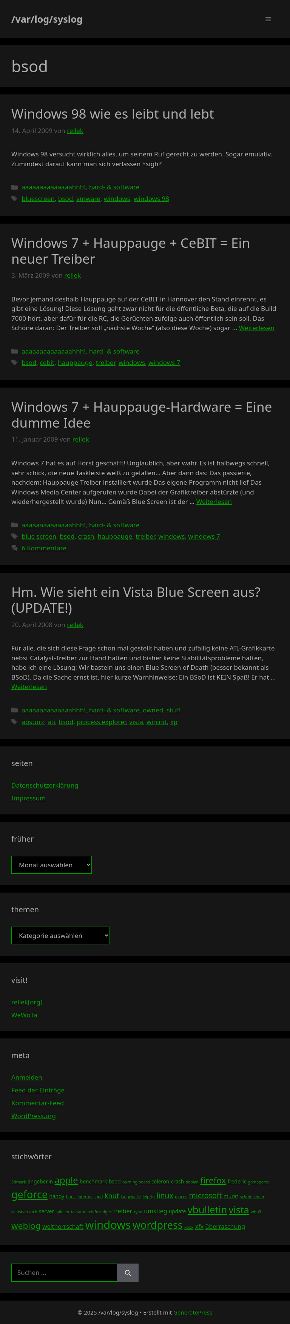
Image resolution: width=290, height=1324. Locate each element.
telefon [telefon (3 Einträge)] (94, 1211)
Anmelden (26, 1077)
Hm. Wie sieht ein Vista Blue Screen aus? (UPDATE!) (136, 599)
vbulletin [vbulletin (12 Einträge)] (207, 1209)
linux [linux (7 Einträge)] (164, 1195)
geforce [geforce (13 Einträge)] (29, 1194)
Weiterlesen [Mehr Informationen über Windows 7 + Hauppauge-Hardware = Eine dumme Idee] (214, 501)
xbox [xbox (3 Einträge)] (188, 1227)
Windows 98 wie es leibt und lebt (112, 113)
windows (117, 198)
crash (86, 536)
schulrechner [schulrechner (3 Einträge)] (252, 1196)
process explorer (101, 721)
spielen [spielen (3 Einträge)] (62, 1211)
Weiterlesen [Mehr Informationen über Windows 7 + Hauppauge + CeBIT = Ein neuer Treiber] (257, 327)
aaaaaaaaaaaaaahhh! (54, 186)
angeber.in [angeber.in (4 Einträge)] (40, 1181)
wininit (157, 721)
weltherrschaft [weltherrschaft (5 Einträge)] (62, 1226)
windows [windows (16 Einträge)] (108, 1224)
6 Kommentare (44, 548)
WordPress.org (33, 1115)
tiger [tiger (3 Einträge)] (106, 1211)
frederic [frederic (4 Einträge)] (237, 1181)
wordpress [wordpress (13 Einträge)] (158, 1225)
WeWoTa (24, 1014)
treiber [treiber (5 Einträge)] (122, 1211)
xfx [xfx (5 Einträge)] (199, 1226)
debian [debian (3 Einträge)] (192, 1182)
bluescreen (38, 198)
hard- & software (114, 186)
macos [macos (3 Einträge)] (181, 1196)
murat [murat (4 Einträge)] (231, 1196)
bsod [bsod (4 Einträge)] (115, 1181)
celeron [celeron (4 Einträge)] (160, 1181)
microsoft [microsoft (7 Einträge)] (205, 1195)
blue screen (39, 536)
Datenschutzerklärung (45, 785)
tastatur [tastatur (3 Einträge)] (78, 1211)
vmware (88, 198)
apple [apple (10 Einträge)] (66, 1180)
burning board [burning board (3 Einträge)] (136, 1182)
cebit (47, 362)
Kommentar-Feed (37, 1102)
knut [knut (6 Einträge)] (112, 1195)
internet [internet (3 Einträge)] (85, 1196)
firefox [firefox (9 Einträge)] (213, 1180)
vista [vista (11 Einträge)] (239, 1209)
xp (173, 721)
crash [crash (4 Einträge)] (177, 1181)
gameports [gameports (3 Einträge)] (258, 1182)
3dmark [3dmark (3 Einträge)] (18, 1182)
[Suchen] (128, 1273)
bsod (65, 198)
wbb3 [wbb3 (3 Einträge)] (256, 1211)
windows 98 (151, 198)
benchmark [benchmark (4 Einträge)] (93, 1181)
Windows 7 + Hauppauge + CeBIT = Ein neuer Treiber (130, 250)
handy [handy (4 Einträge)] (57, 1196)
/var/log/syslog (47, 18)
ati (51, 721)
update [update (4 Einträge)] (177, 1211)
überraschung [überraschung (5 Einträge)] (225, 1226)
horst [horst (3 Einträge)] (71, 1196)
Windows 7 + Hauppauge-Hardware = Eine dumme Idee (141, 414)
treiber (105, 362)
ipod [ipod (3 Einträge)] (98, 1196)
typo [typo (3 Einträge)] (138, 1211)
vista (136, 721)
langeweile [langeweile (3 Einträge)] (131, 1196)
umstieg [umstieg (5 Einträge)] (155, 1211)
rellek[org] (26, 1002)
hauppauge (75, 362)
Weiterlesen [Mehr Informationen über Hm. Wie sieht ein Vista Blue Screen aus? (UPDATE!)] (29, 686)
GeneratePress (192, 1312)
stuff (173, 710)
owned (153, 710)
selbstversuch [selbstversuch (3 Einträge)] (24, 1211)
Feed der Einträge (38, 1090)
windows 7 (164, 362)
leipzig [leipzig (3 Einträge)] (149, 1196)
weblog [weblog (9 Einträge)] (25, 1225)
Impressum (28, 798)
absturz (33, 721)
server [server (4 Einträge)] (46, 1211)
